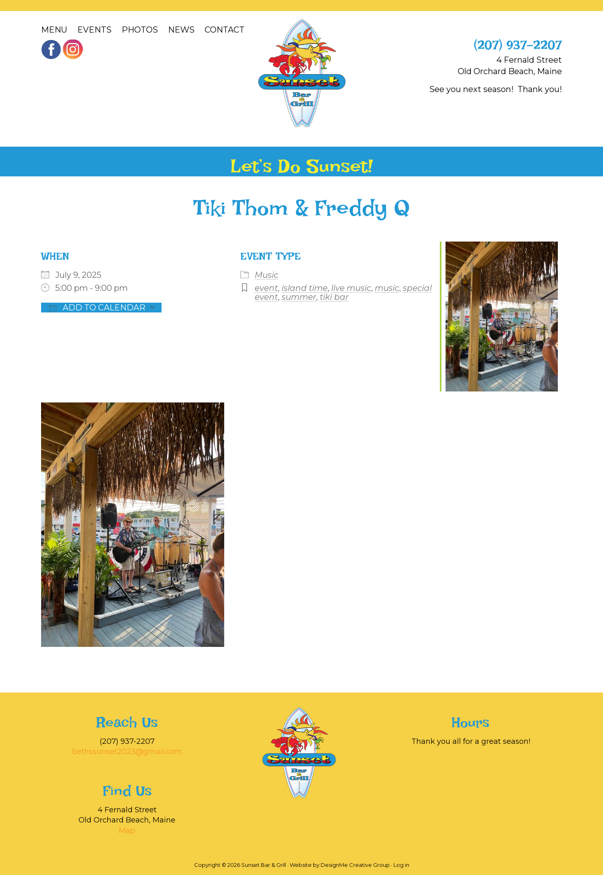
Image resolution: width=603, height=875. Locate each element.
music (387, 288)
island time (305, 288)
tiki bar (334, 297)
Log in (401, 865)
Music (266, 275)
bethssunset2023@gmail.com (127, 751)
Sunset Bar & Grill (301, 73)
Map (127, 830)
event (266, 288)
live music (351, 288)
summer (299, 297)
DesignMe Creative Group (355, 865)
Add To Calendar (97, 307)
